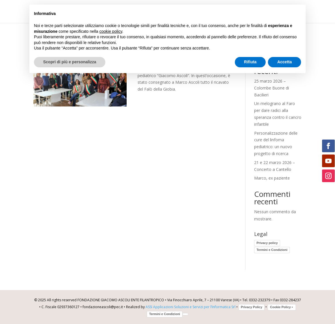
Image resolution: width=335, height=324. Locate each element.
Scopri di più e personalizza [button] (69, 62)
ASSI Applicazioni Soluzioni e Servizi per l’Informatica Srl (190, 306)
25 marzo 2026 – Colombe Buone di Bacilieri (271, 88)
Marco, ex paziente (272, 178)
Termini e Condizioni (271, 249)
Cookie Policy (282, 307)
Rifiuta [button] (250, 62)
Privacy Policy (251, 307)
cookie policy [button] (110, 31)
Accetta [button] (284, 62)
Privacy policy (267, 243)
